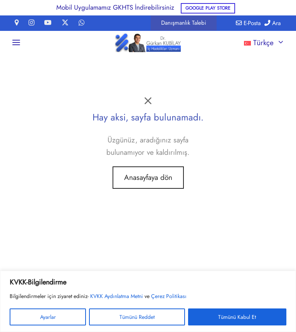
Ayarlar (48, 317)
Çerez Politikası (169, 296)
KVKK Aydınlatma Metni (116, 296)
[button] (184, 22)
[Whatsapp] (81, 23)
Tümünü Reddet (137, 317)
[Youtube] (47, 23)
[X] (65, 23)
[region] (148, 301)
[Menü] (16, 42)
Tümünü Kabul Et (237, 317)
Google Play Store (207, 8)
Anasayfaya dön (148, 177)
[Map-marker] (17, 23)
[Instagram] (31, 23)
